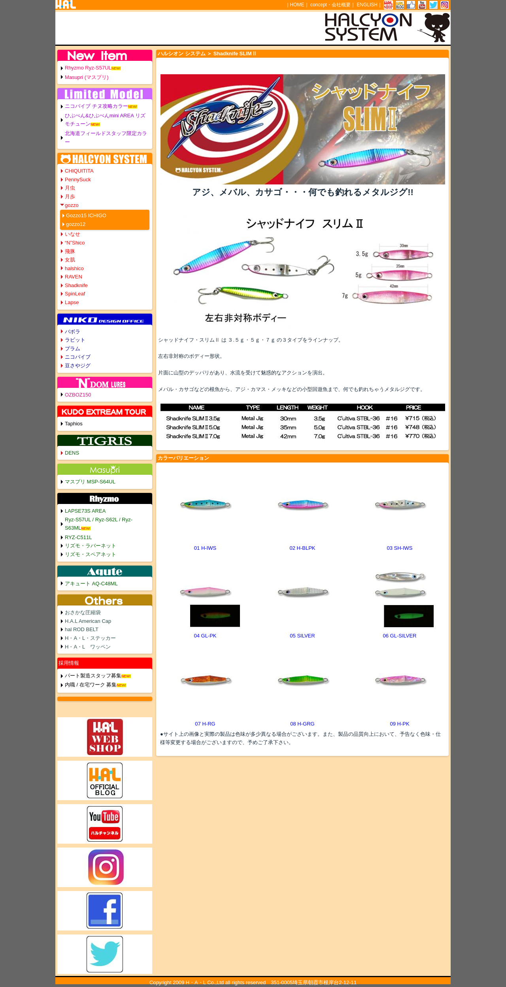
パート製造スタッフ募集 (93, 676)
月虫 (70, 188)
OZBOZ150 (78, 395)
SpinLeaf (75, 294)
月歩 (70, 196)
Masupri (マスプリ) (87, 77)
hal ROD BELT (81, 629)
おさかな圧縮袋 (83, 612)
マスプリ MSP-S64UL (90, 482)
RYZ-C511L (78, 537)
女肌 (70, 260)
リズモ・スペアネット (90, 554)
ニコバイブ (78, 357)
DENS (72, 453)
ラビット (75, 340)
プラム (72, 349)
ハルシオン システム (182, 53)
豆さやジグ (78, 365)
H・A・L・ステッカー (90, 638)
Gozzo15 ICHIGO (86, 215)
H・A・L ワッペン (88, 647)
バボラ (72, 332)
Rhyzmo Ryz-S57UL (88, 68)
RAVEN (73, 277)
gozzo (72, 205)
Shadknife (76, 285)
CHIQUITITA (79, 171)
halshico (74, 268)
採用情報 (69, 663)
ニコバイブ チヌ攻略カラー (96, 106)
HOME (297, 5)
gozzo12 (75, 224)
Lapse (72, 302)
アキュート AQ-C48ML (91, 584)
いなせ (72, 234)
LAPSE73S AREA (85, 511)
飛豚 (70, 251)
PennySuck (78, 179)
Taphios (74, 424)
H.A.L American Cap (88, 621)
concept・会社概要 (330, 5)
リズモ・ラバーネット (90, 546)
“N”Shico (75, 243)
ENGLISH (367, 5)
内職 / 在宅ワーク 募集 (91, 685)
